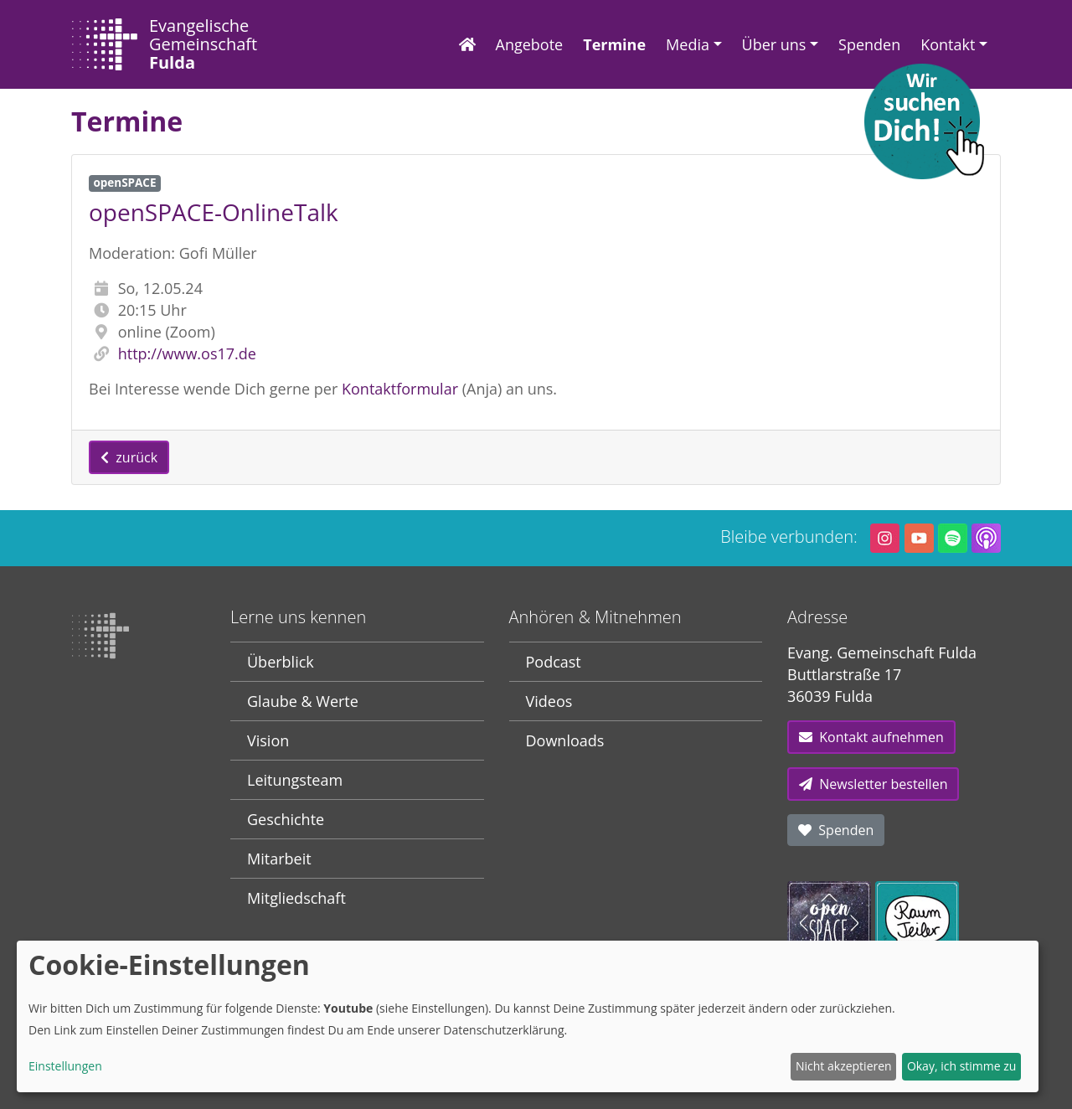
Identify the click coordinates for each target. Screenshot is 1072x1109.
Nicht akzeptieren (844, 1066)
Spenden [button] (836, 830)
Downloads (565, 740)
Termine (614, 44)
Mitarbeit (279, 859)
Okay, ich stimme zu (962, 1066)
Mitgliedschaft (296, 898)
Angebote (530, 44)
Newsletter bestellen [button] (873, 784)
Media (687, 44)
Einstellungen (65, 1066)
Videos (549, 701)
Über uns (774, 44)
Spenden (869, 44)
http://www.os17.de (187, 353)
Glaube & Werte (302, 701)
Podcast (553, 662)
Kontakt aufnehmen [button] (871, 737)
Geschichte (285, 819)
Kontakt (947, 44)
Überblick (280, 662)
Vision (268, 740)
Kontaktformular (400, 389)
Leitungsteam (295, 780)
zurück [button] (128, 457)
